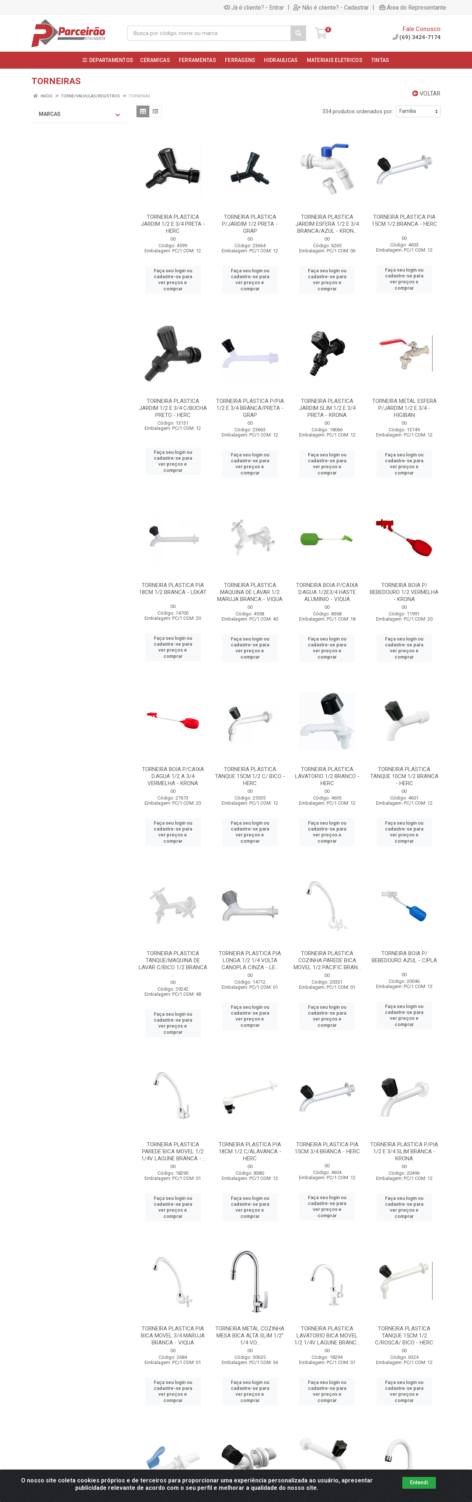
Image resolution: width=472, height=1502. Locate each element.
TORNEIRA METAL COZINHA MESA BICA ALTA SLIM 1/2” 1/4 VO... (249, 1335)
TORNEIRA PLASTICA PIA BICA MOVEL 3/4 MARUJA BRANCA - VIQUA (173, 1335)
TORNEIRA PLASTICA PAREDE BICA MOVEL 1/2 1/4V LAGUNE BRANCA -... (173, 1151)
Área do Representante (412, 7)
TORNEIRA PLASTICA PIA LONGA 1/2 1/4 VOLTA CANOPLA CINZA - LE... (250, 960)
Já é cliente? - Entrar (254, 7)
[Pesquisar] (298, 33)
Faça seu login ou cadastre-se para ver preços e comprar (173, 279)
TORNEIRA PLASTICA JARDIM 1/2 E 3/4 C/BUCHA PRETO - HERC (173, 408)
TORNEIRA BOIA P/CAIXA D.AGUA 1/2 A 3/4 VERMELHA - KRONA (173, 776)
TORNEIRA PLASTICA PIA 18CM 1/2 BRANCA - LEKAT (172, 588)
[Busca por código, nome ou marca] (209, 33)
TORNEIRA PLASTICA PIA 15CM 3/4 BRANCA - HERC (327, 1148)
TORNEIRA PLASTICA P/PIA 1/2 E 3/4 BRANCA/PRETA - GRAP (250, 408)
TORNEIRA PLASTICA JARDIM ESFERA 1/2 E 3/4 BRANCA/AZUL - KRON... (327, 224)
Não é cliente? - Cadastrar (331, 7)
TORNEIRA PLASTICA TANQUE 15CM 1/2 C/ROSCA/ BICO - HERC (404, 1335)
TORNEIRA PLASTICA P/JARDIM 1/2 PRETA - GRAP (250, 224)
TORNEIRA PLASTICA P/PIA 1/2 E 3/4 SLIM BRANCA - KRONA (404, 1151)
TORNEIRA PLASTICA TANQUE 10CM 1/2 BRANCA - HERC (404, 776)
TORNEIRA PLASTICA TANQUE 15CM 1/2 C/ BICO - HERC (250, 776)
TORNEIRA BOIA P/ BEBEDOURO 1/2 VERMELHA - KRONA (404, 592)
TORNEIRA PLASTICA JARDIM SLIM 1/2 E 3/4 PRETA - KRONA (327, 408)
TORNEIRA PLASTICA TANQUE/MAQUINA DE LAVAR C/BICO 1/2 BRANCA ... (173, 964)
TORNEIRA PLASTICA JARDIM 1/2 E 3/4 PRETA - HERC (173, 224)
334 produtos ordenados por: (357, 111)
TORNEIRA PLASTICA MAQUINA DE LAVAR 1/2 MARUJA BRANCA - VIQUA (249, 592)
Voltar (426, 93)
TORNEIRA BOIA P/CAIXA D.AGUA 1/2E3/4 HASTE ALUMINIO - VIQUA (327, 592)
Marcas (79, 114)
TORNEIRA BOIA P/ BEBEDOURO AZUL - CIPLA (404, 957)
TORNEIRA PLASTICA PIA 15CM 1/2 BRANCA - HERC (404, 220)
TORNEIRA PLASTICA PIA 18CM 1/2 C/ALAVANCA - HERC (250, 1151)
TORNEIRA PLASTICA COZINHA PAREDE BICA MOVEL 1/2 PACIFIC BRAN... (327, 960)
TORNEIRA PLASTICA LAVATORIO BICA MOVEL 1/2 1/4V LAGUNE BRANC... (327, 1335)
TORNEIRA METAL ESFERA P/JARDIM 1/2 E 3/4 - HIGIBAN (404, 408)
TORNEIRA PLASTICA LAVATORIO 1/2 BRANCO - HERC (327, 776)
